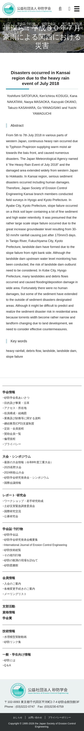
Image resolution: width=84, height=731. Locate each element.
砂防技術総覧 (12, 550)
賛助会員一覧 (12, 433)
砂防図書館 (11, 565)
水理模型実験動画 (15, 636)
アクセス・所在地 (15, 407)
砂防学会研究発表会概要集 (21, 539)
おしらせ (17, 717)
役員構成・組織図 (15, 413)
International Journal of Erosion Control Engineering (35, 544)
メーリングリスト (15, 593)
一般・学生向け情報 (16, 654)
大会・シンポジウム (16, 456)
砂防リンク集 (12, 641)
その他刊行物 (12, 555)
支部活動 (8, 606)
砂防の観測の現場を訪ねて (21, 560)
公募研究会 (11, 516)
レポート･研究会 (14, 495)
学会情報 (8, 392)
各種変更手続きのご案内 (19, 588)
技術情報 (8, 631)
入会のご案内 (12, 583)
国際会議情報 (12, 482)
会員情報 (8, 578)
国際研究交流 (12, 511)
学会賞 (7, 618)
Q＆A (7, 665)
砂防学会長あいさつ (16, 397)
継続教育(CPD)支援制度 (19, 423)
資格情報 (8, 612)
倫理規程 (9, 438)
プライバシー (12, 444)
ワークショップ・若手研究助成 (23, 500)
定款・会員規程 (14, 428)
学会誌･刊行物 (12, 529)
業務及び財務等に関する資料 (22, 418)
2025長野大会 (13, 467)
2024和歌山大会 (14, 472)
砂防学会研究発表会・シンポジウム (26, 477)
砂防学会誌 (11, 534)
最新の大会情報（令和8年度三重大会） (28, 462)
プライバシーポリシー (59, 717)
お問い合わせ (35, 717)
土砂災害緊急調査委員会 (19, 506)
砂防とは (9, 660)
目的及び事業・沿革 (16, 402)
